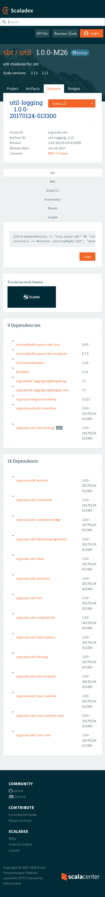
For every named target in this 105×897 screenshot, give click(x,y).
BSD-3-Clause (58, 153)
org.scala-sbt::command (34, 500)
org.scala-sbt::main (30, 558)
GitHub (80, 53)
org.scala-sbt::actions (32, 480)
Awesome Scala (65, 33)
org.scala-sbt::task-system (35, 637)
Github (16, 791)
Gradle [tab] (52, 217)
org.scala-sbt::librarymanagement (41, 539)
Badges (74, 88)
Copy (87, 256)
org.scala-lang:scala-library (36, 399)
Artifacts (33, 88)
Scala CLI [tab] (52, 190)
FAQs (12, 838)
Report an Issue (20, 820)
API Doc (42, 33)
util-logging (26, 102)
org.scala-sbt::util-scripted (35, 676)
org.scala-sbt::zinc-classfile (36, 696)
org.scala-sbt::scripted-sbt (35, 617)
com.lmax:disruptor (30, 363)
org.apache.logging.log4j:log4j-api (41, 381)
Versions (54, 88)
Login (91, 33)
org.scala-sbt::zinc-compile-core (40, 715)
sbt (8, 52)
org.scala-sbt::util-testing (35, 428)
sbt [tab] (52, 173)
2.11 (45, 72)
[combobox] (71, 103)
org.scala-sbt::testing (32, 657)
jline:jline (23, 372)
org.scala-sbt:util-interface (36, 408)
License (14, 850)
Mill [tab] (52, 181)
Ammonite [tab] (52, 199)
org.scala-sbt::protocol (33, 578)
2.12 (34, 72)
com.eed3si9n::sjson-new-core (38, 344)
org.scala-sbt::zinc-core (33, 735)
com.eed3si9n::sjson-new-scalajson (41, 353)
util (25, 52)
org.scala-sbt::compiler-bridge (38, 519)
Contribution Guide (23, 814)
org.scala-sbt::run (29, 598)
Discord (17, 796)
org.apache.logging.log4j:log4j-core (42, 390)
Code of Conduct (21, 844)
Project (12, 88)
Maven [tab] (52, 208)
